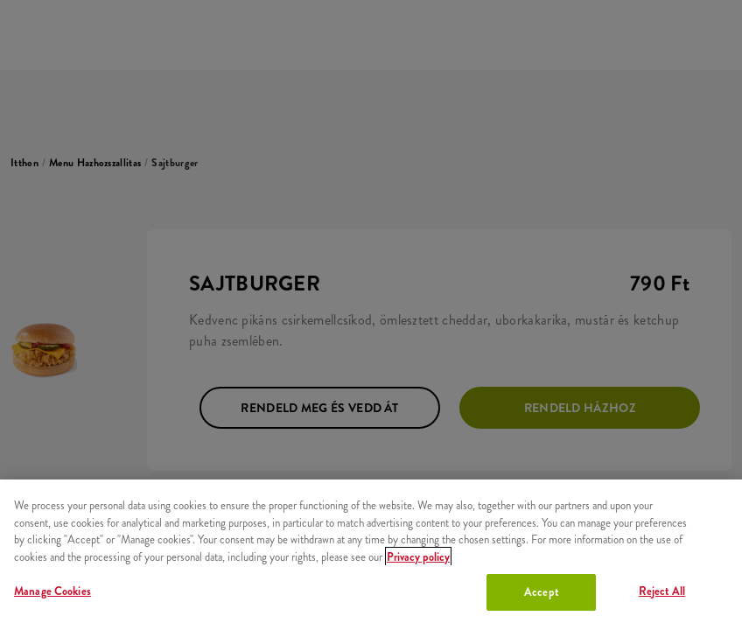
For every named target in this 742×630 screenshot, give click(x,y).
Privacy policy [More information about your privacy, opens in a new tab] (418, 557)
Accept (541, 592)
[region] (371, 555)
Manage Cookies (52, 591)
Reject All (662, 591)
